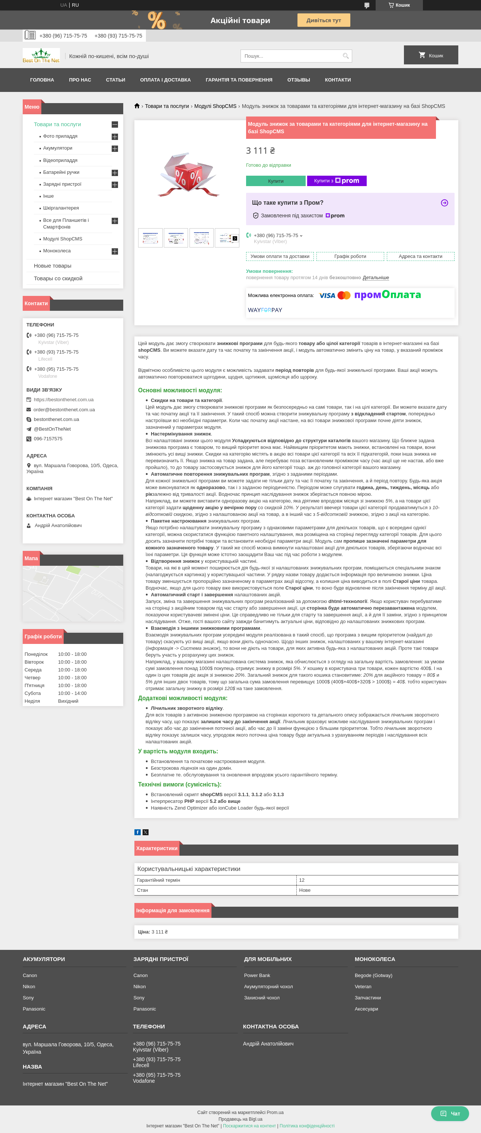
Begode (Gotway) (373, 975)
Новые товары (52, 265)
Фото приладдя (60, 136)
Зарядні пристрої (62, 184)
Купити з (336, 181)
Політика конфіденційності (307, 1126)
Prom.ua (275, 1112)
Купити (276, 181)
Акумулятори (57, 148)
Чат (450, 1113)
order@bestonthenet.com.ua (64, 409)
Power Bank (257, 975)
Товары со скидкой (58, 278)
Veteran (363, 986)
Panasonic (34, 1009)
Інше (48, 196)
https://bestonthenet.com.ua (63, 399)
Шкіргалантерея (61, 208)
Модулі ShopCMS (215, 106)
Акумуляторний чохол (268, 986)
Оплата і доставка (165, 80)
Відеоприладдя (60, 160)
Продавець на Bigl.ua (240, 1119)
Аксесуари (366, 1009)
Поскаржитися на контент (249, 1126)
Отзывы (298, 80)
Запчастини (368, 997)
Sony (28, 997)
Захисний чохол (262, 997)
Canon (30, 975)
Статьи (115, 80)
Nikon (29, 986)
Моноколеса (57, 250)
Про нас (80, 80)
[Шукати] (345, 56)
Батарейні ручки (61, 172)
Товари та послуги (167, 106)
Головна (42, 80)
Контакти (338, 80)
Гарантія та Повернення (239, 80)
